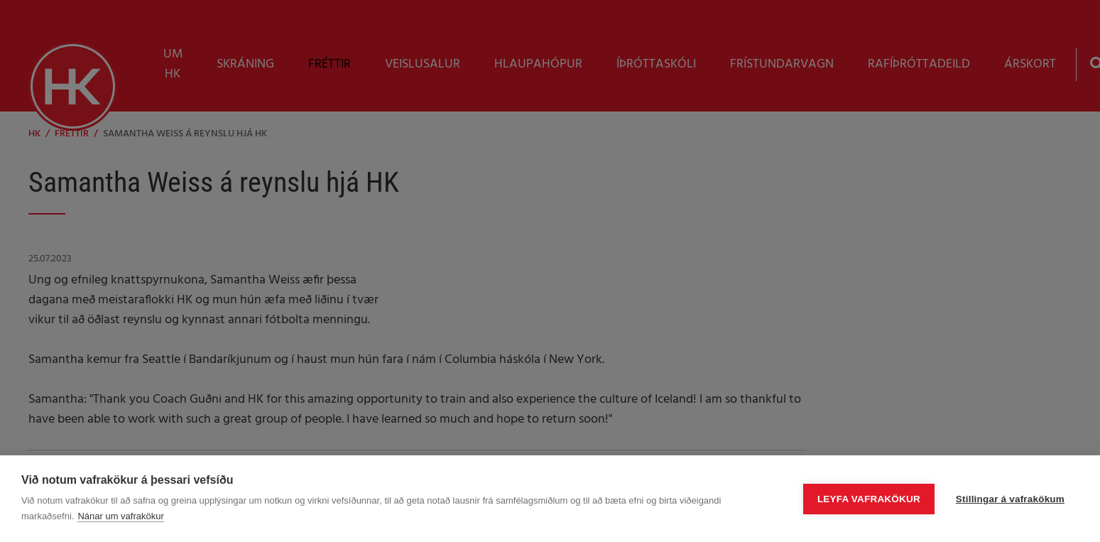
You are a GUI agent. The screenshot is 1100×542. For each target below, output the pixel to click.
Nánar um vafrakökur (120, 516)
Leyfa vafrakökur (868, 499)
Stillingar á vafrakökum (1010, 499)
